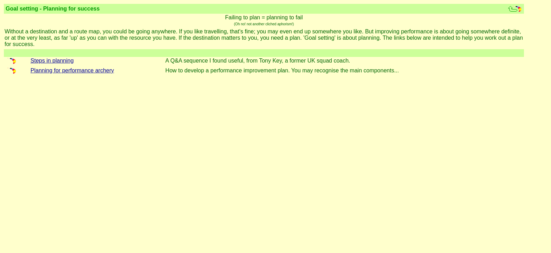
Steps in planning (52, 61)
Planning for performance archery (72, 70)
